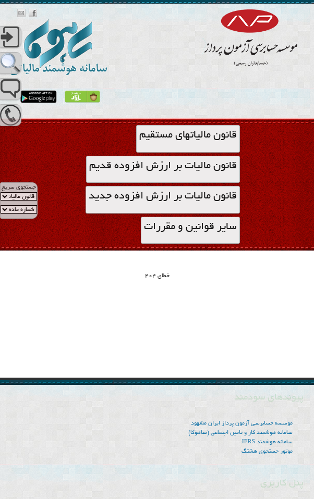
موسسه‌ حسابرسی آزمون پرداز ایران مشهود (242, 423)
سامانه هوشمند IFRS (267, 442)
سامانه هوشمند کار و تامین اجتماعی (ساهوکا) (240, 433)
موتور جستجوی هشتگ (267, 451)
